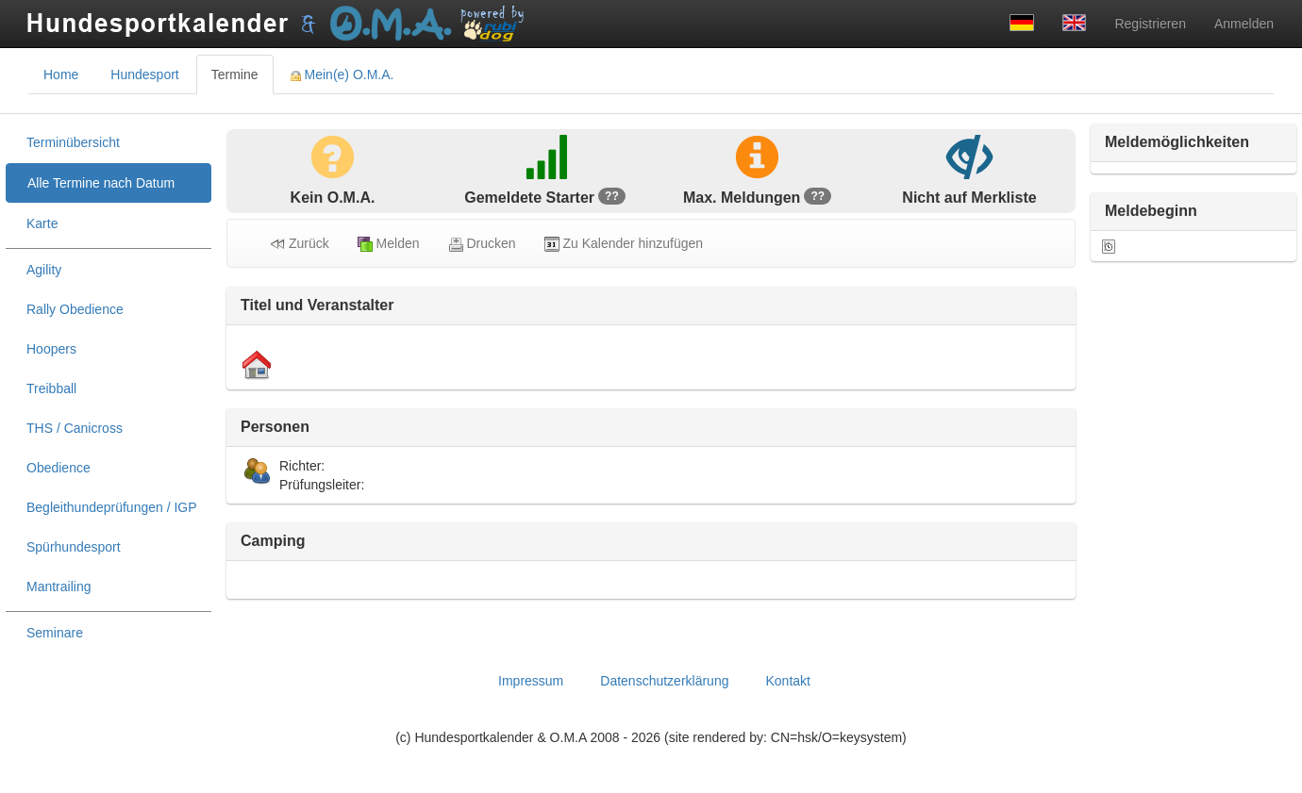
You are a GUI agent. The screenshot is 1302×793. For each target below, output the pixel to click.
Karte (42, 223)
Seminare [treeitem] (54, 632)
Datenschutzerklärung (664, 680)
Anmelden (1244, 23)
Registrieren (1149, 23)
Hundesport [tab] (144, 74)
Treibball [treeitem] (51, 388)
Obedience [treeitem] (58, 467)
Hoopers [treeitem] (51, 348)
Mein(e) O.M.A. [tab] (342, 74)
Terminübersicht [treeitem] (73, 142)
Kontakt (787, 680)
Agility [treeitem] (43, 269)
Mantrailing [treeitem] (58, 586)
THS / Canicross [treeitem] (74, 428)
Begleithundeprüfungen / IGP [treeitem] (111, 507)
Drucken (482, 244)
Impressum (530, 680)
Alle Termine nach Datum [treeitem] (101, 182)
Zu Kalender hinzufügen (624, 244)
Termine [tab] (235, 74)
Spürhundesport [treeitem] (73, 546)
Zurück (299, 244)
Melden (389, 244)
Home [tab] (60, 74)
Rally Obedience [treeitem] (75, 309)
